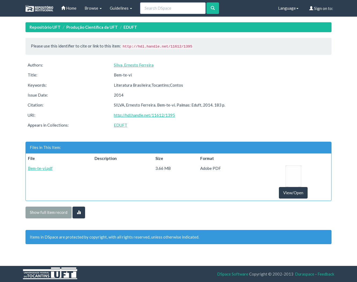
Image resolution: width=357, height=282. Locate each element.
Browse (93, 8)
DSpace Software (232, 274)
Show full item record (48, 212)
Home (68, 8)
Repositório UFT (45, 27)
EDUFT (130, 27)
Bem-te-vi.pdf (40, 168)
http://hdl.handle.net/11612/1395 (144, 115)
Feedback (326, 274)
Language (288, 8)
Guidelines (121, 8)
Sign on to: (321, 8)
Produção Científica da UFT (92, 27)
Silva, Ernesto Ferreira (134, 65)
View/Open (293, 192)
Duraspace (304, 274)
